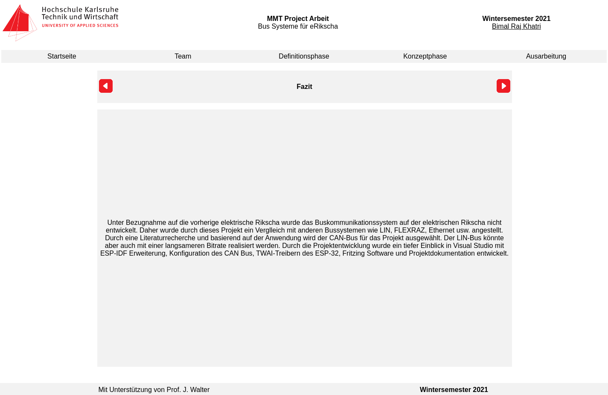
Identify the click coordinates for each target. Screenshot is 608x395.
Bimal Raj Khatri (516, 26)
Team (183, 56)
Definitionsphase (304, 56)
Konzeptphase (425, 56)
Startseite (61, 56)
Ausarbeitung (546, 56)
